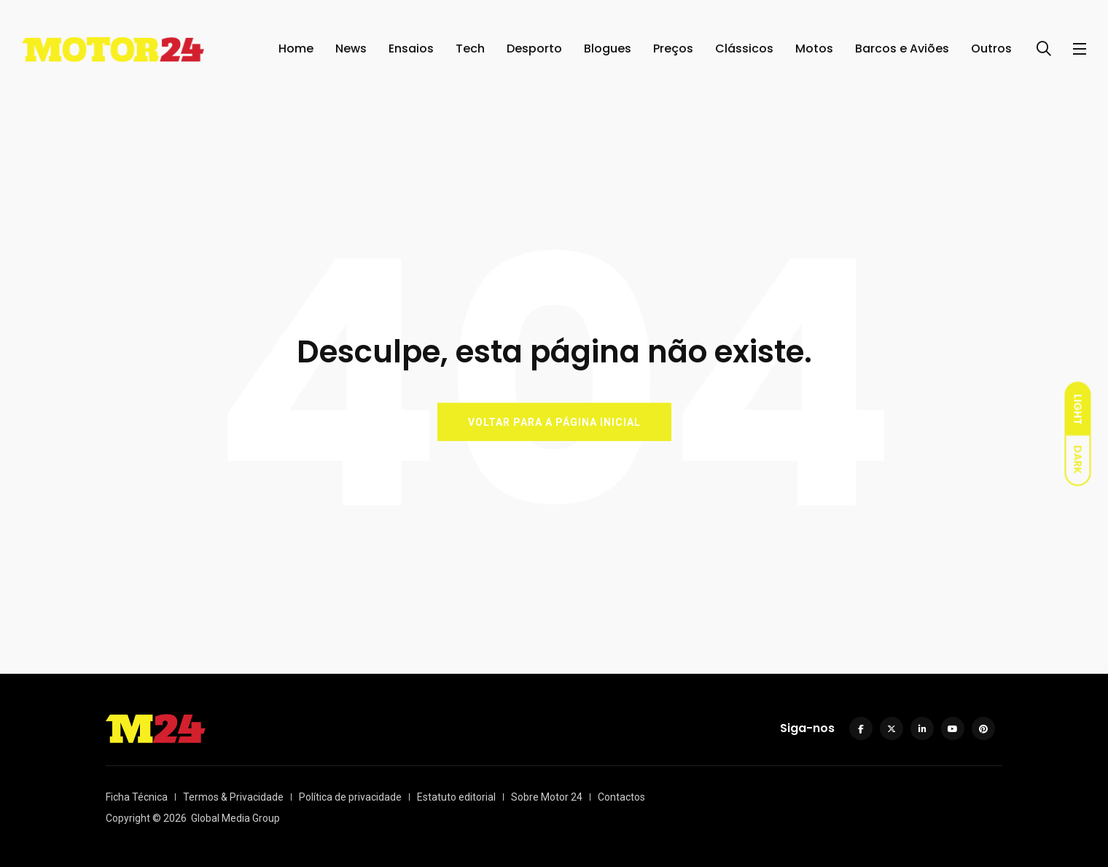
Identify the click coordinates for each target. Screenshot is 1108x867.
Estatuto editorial (456, 797)
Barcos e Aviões (902, 48)
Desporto (534, 48)
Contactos (621, 797)
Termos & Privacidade (233, 797)
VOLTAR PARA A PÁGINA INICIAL (554, 421)
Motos (814, 48)
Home (295, 48)
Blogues (607, 48)
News (351, 48)
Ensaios (411, 48)
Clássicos (744, 48)
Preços (673, 48)
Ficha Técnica (137, 797)
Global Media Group (235, 818)
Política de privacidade (350, 797)
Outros (991, 48)
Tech (470, 48)
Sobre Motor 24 (546, 797)
